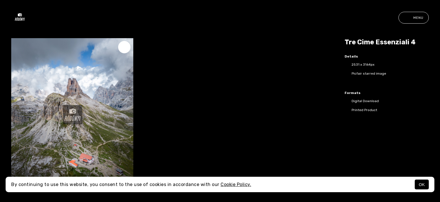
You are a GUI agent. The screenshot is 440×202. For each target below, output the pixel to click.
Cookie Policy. (236, 184)
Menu (413, 17)
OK (422, 184)
